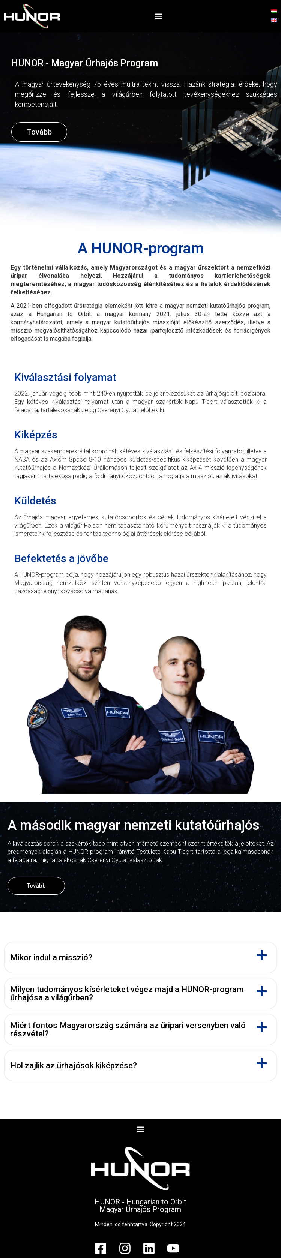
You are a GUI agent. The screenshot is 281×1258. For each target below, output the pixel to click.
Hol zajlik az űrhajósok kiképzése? (73, 1066)
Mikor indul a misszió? (51, 958)
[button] (158, 16)
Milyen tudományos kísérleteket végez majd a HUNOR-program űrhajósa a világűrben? (127, 993)
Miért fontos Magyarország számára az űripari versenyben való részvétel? (128, 1029)
